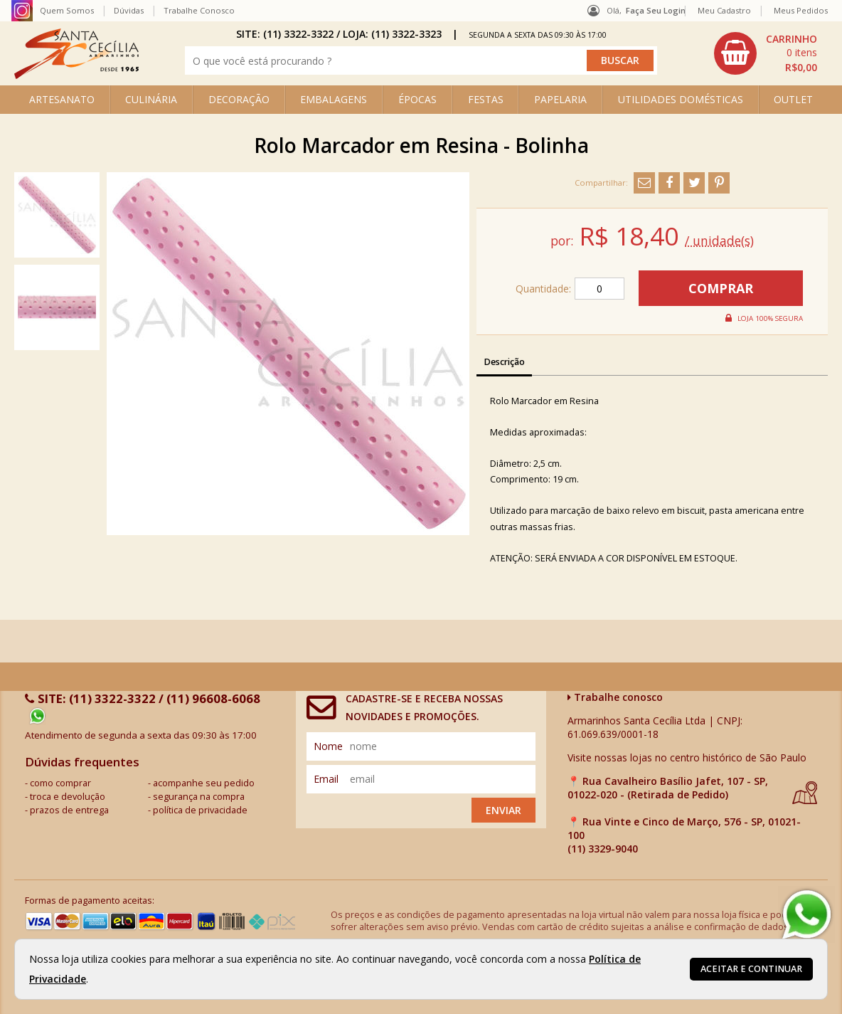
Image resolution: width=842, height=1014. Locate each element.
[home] (76, 75)
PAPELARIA (560, 99)
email (326, 779)
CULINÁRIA (151, 99)
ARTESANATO (62, 99)
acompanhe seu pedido (204, 783)
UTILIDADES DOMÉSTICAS (680, 99)
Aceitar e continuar (751, 969)
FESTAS (485, 99)
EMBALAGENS (333, 99)
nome (328, 746)
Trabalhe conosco (615, 697)
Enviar (503, 810)
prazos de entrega (69, 810)
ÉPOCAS (417, 99)
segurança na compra (199, 797)
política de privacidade (200, 810)
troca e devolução (67, 797)
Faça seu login (656, 10)
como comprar (60, 783)
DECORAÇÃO (239, 99)
